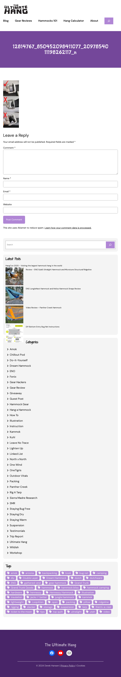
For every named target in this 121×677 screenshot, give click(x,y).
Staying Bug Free (20, 508)
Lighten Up (16, 448)
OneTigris (15, 470)
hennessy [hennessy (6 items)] (35, 592)
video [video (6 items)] (106, 611)
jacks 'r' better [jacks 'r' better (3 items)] (38, 597)
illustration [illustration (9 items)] (88, 592)
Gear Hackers (18, 382)
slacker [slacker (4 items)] (31, 607)
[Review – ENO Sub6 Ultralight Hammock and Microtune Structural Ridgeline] (14, 276)
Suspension (17, 525)
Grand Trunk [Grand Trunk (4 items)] (82, 583)
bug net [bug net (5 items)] (83, 573)
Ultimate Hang (18, 542)
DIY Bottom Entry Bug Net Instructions (42, 326)
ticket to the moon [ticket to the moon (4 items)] (21, 611)
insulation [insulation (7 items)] (16, 597)
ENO (12, 371)
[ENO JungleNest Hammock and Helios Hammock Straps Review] (14, 295)
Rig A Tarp (16, 492)
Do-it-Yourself (19, 360)
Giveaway (16, 393)
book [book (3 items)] (68, 573)
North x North (18, 459)
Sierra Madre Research (23, 498)
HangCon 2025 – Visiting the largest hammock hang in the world (34, 265)
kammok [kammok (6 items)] (87, 597)
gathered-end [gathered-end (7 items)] (32, 583)
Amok (13, 349)
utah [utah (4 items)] (92, 611)
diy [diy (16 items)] (12, 578)
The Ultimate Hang (60, 644)
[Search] (110, 245)
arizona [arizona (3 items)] (30, 573)
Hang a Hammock (20, 410)
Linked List (16, 454)
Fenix (13, 376)
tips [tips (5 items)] (42, 611)
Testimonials (17, 531)
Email (6, 191)
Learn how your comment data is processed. (68, 227)
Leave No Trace (19, 442)
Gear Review (17, 387)
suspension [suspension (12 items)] (67, 607)
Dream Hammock (20, 365)
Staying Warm (18, 520)
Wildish (14, 547)
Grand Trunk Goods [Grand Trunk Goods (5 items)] (22, 587)
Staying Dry (17, 514)
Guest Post (16, 398)
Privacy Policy (68, 665)
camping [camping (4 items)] (102, 573)
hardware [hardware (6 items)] (16, 592)
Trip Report (16, 536)
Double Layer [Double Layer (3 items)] (30, 578)
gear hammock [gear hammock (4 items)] (57, 583)
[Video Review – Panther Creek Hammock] (14, 314)
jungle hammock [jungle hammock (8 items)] (64, 597)
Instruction (16, 426)
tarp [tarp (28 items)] (84, 607)
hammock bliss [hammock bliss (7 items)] (70, 587)
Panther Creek (18, 487)
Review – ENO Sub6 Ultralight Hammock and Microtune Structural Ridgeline (59, 269)
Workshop (16, 553)
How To (14, 415)
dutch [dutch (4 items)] (78, 578)
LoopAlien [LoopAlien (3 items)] (37, 602)
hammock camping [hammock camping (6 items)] (98, 587)
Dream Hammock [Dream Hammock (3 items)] (56, 578)
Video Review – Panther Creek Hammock (43, 307)
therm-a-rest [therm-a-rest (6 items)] (103, 607)
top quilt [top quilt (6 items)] (58, 611)
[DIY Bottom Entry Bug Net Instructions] (14, 334)
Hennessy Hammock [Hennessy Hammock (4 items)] (61, 592)
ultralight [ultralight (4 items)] (76, 611)
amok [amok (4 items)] (14, 573)
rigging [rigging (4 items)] (15, 607)
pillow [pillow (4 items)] (87, 602)
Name (7, 178)
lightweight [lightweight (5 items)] (17, 602)
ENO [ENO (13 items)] (13, 583)
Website (7, 204)
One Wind (16, 464)
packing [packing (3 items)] (70, 602)
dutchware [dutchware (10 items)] (96, 578)
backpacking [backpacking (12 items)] (49, 573)
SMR (12, 503)
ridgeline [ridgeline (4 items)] (104, 602)
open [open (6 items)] (55, 602)
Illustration (16, 420)
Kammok (15, 431)
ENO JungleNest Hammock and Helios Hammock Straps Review (53, 288)
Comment (9, 147)
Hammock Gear (19, 404)
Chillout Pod (17, 354)
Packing (14, 481)
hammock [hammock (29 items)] (47, 587)
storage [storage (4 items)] (48, 607)
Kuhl (12, 437)
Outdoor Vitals (19, 475)
